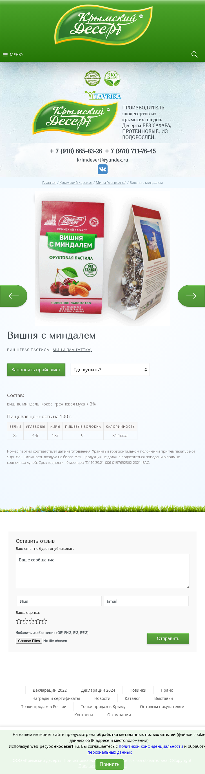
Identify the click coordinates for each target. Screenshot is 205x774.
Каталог (132, 698)
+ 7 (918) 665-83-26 (76, 151)
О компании (119, 714)
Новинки (138, 690)
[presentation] (107, 632)
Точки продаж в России (43, 706)
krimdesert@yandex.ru (102, 160)
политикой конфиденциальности (151, 746)
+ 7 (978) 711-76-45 (130, 151)
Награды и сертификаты (56, 698)
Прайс (167, 690)
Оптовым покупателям (162, 706)
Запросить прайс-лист (36, 370)
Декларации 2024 (98, 690)
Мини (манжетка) (72, 349)
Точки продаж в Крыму (103, 706)
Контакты (83, 714)
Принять (109, 764)
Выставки (163, 698)
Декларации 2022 (50, 690)
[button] (16, 54)
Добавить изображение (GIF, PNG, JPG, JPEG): (52, 632)
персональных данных (110, 752)
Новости (102, 698)
